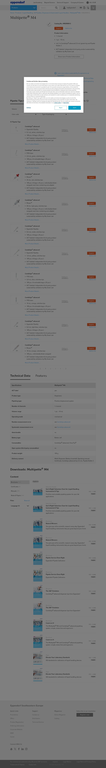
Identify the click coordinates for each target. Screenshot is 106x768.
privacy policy (57, 102)
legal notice (66, 102)
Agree (74, 107)
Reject (60, 107)
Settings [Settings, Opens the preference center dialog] (28, 107)
